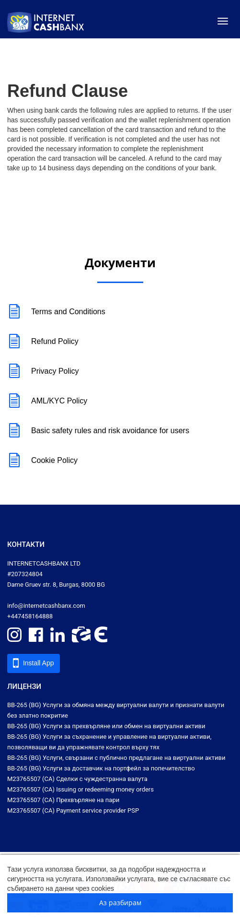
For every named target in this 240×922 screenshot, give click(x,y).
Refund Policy (43, 341)
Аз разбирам (120, 902)
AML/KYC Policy (47, 401)
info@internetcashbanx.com (46, 605)
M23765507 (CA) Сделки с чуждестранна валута (77, 778)
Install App (33, 663)
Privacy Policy (43, 371)
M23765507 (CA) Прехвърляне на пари (63, 800)
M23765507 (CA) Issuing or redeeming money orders (80, 789)
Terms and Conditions (56, 312)
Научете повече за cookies (157, 888)
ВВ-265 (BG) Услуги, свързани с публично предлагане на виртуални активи (116, 757)
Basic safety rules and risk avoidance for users (98, 431)
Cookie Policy (42, 460)
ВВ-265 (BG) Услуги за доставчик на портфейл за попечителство (101, 768)
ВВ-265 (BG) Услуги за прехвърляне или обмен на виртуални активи (106, 726)
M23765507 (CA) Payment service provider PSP (73, 810)
